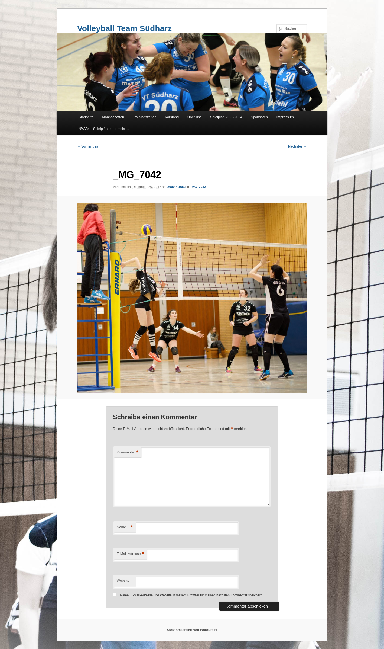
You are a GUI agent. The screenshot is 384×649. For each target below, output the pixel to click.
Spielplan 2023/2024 (226, 117)
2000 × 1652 (176, 187)
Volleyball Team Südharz (124, 28)
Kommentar (127, 452)
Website (123, 580)
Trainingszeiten (145, 117)
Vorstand (172, 117)
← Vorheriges (87, 146)
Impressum (285, 117)
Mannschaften (113, 117)
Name (125, 527)
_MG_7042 (198, 187)
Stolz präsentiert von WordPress (192, 630)
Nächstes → (297, 146)
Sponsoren (259, 117)
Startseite (86, 117)
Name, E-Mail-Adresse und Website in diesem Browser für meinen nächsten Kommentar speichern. (191, 595)
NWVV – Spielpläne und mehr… (104, 129)
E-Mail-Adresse (130, 554)
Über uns (194, 117)
